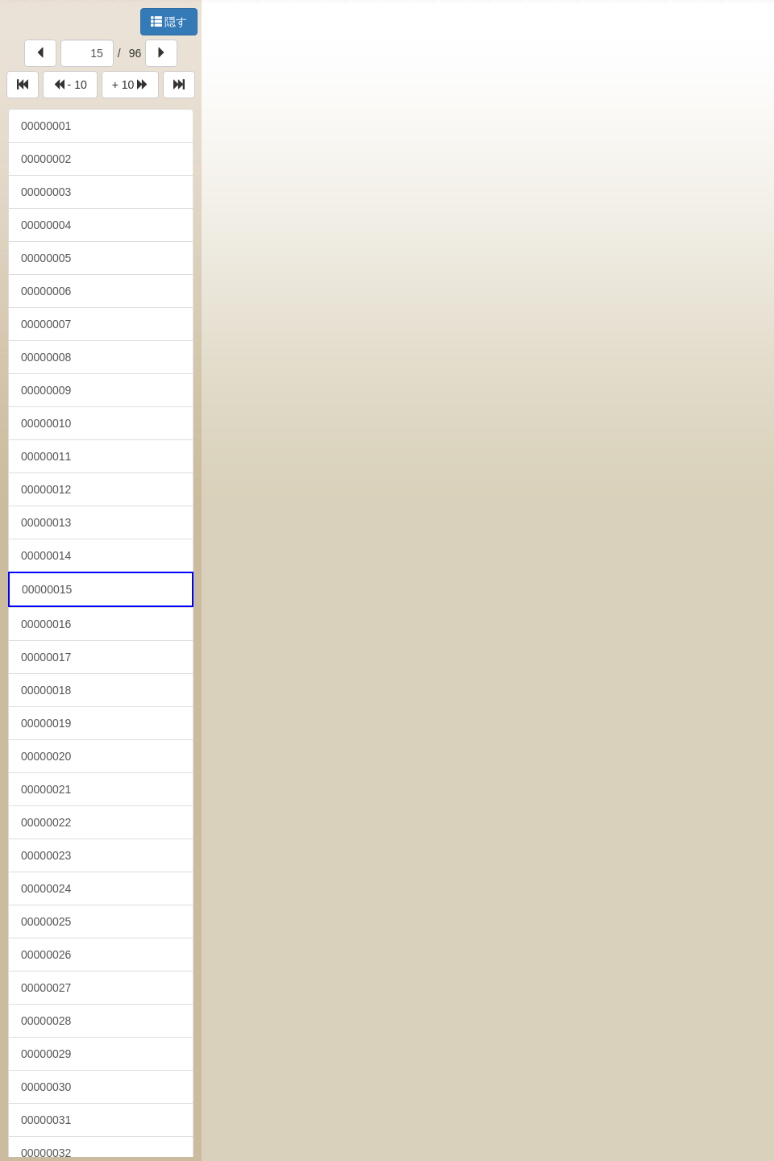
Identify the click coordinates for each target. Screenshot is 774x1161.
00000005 (46, 258)
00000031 (46, 1119)
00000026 (46, 954)
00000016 (46, 624)
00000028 (46, 1020)
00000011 (46, 456)
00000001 (46, 125)
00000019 (46, 723)
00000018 (46, 690)
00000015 (47, 589)
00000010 (46, 423)
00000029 (46, 1053)
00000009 (46, 390)
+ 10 (130, 84)
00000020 (46, 756)
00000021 (46, 789)
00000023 (46, 855)
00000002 (46, 158)
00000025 (46, 921)
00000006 (46, 291)
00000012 (46, 489)
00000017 (46, 657)
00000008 (46, 357)
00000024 (46, 888)
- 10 (70, 84)
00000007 (46, 324)
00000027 (46, 987)
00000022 (46, 822)
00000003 (46, 191)
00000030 (46, 1086)
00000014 (46, 555)
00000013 (46, 522)
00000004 (46, 224)
